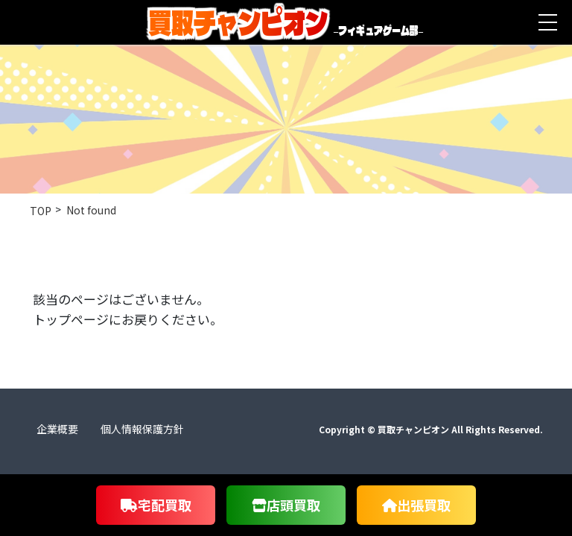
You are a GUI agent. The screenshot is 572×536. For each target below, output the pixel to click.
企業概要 (57, 428)
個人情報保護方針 (142, 428)
